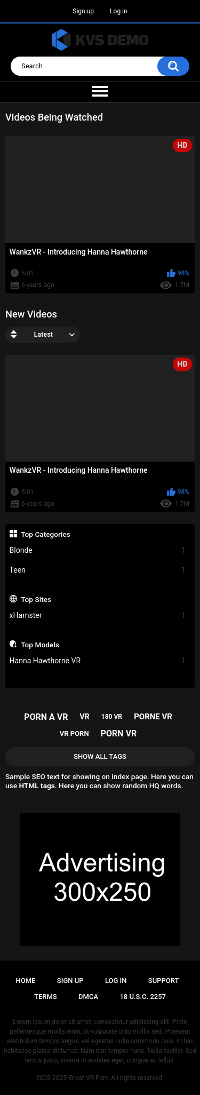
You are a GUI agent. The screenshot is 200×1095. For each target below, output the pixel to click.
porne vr (153, 716)
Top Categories (45, 534)
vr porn (74, 733)
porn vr (119, 733)
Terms (45, 997)
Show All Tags (100, 756)
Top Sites (36, 599)
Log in (118, 11)
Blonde (98, 550)
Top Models (40, 644)
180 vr (111, 716)
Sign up (83, 11)
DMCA (88, 997)
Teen (98, 570)
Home (26, 981)
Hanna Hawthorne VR (98, 660)
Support (163, 981)
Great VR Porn (89, 1078)
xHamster (98, 615)
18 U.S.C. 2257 (142, 997)
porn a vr (46, 717)
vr (85, 716)
